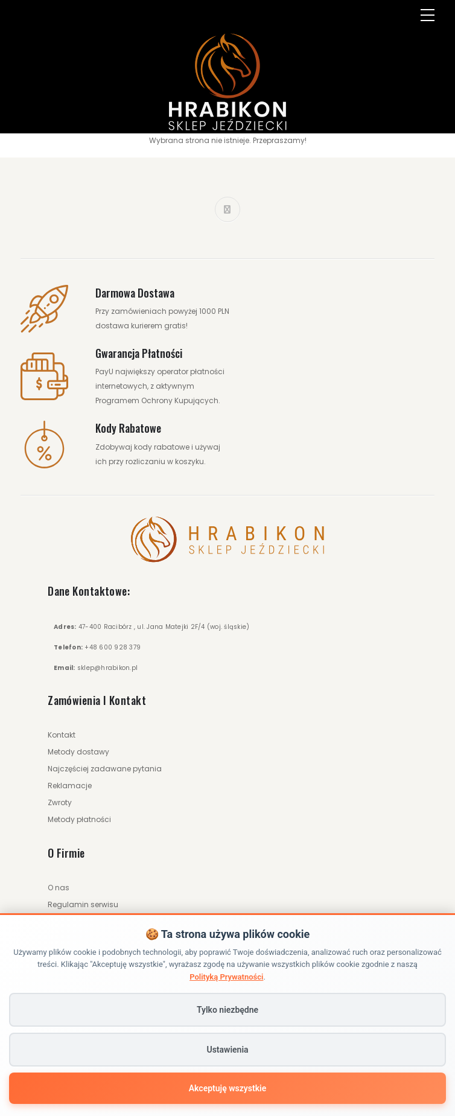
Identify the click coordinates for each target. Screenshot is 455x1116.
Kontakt (61, 735)
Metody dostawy (78, 752)
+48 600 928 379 (112, 647)
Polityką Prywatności (226, 976)
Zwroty (60, 802)
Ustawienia (227, 1049)
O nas (58, 887)
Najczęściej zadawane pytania (105, 769)
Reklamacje (70, 785)
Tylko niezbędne (227, 1010)
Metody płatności (79, 819)
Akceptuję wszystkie (227, 1088)
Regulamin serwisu (83, 904)
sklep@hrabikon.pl (107, 667)
